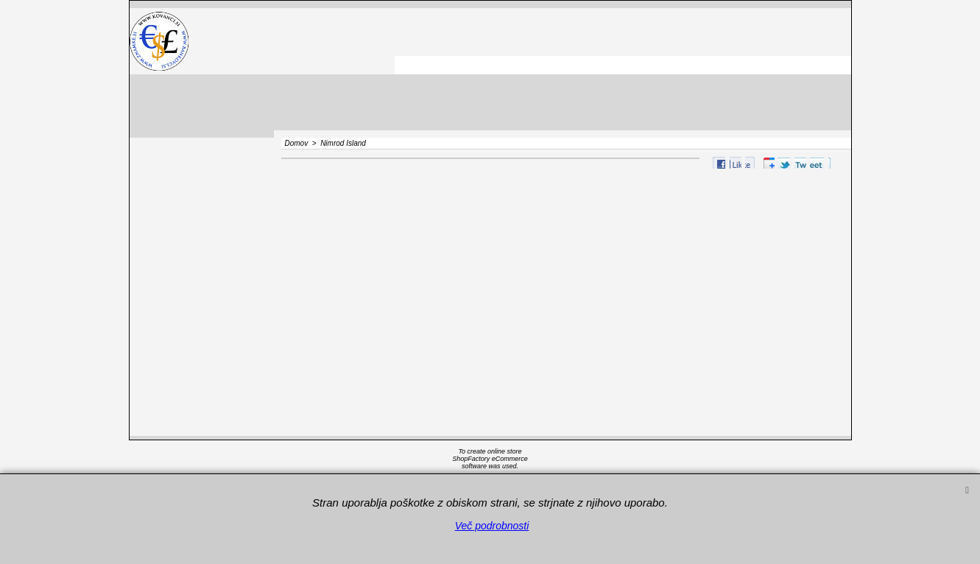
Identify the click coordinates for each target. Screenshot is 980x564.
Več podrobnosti (492, 526)
